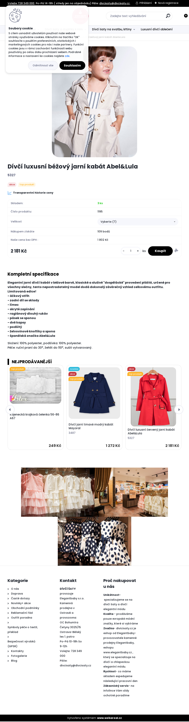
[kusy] (129, 251)
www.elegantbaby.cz (117, 653)
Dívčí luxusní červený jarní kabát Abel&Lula (151, 432)
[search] (143, 17)
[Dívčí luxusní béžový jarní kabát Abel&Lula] (94, 101)
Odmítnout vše (43, 65)
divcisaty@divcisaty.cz (75, 666)
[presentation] (10, 410)
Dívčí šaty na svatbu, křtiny (112, 29)
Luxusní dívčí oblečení (157, 29)
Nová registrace (168, 3)
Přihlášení (146, 3)
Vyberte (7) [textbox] (108, 222)
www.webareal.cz (109, 718)
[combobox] (137, 222)
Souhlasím (72, 65)
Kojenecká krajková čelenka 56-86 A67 (34, 416)
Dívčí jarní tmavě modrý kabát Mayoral (91, 427)
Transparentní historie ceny (30, 193)
